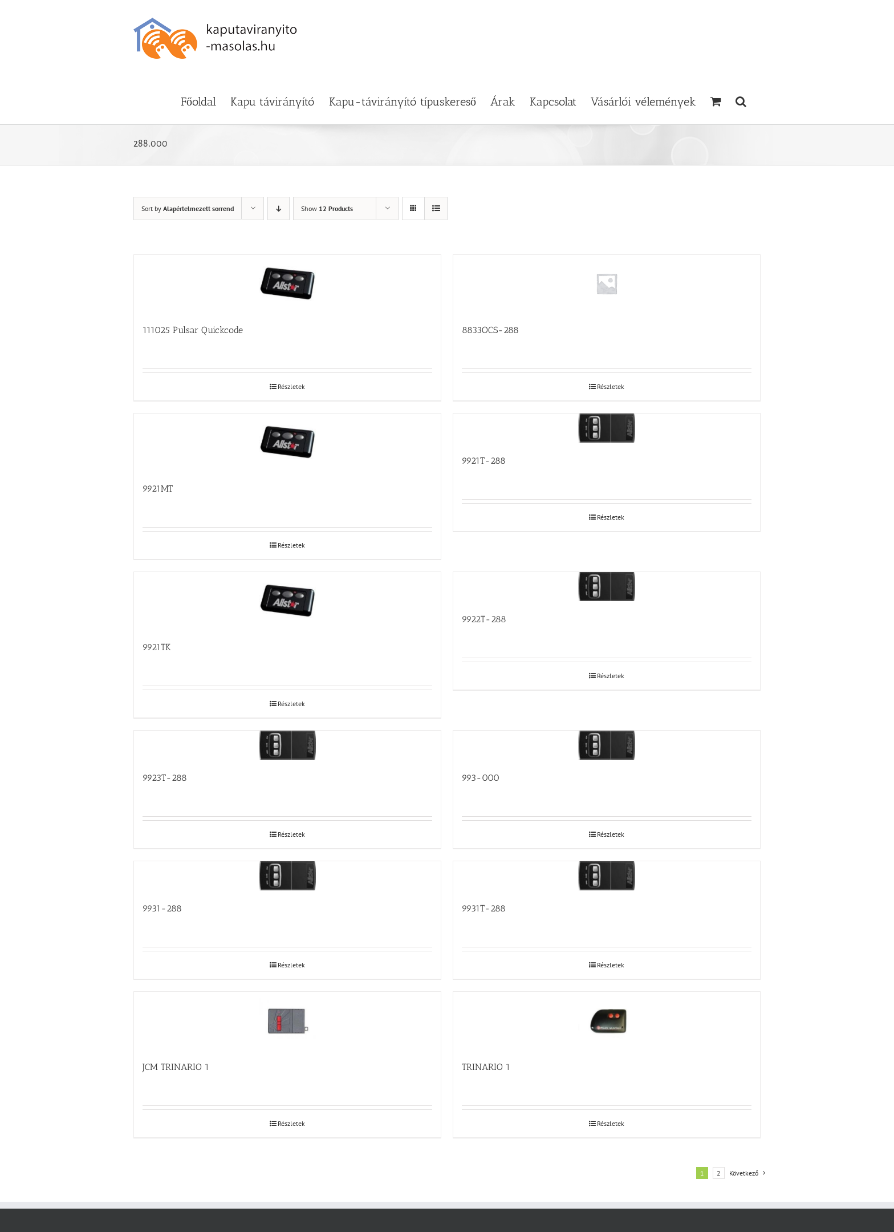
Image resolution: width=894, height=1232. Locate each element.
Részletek (291, 386)
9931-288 (162, 908)
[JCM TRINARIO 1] (287, 1020)
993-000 (480, 777)
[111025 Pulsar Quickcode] (287, 283)
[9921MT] (287, 442)
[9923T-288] (287, 745)
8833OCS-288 (490, 330)
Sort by (187, 208)
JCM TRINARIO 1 (176, 1066)
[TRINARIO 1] (606, 1020)
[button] (740, 100)
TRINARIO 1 (486, 1066)
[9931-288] (287, 875)
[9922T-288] (606, 586)
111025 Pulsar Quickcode (193, 330)
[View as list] (436, 208)
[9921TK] (287, 600)
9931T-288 (484, 908)
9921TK (157, 647)
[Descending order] (278, 208)
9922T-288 (484, 619)
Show (327, 208)
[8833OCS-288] (606, 283)
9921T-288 (484, 460)
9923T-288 (165, 777)
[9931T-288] (606, 875)
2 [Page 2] (719, 1173)
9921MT (158, 488)
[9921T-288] (606, 428)
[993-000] (606, 745)
